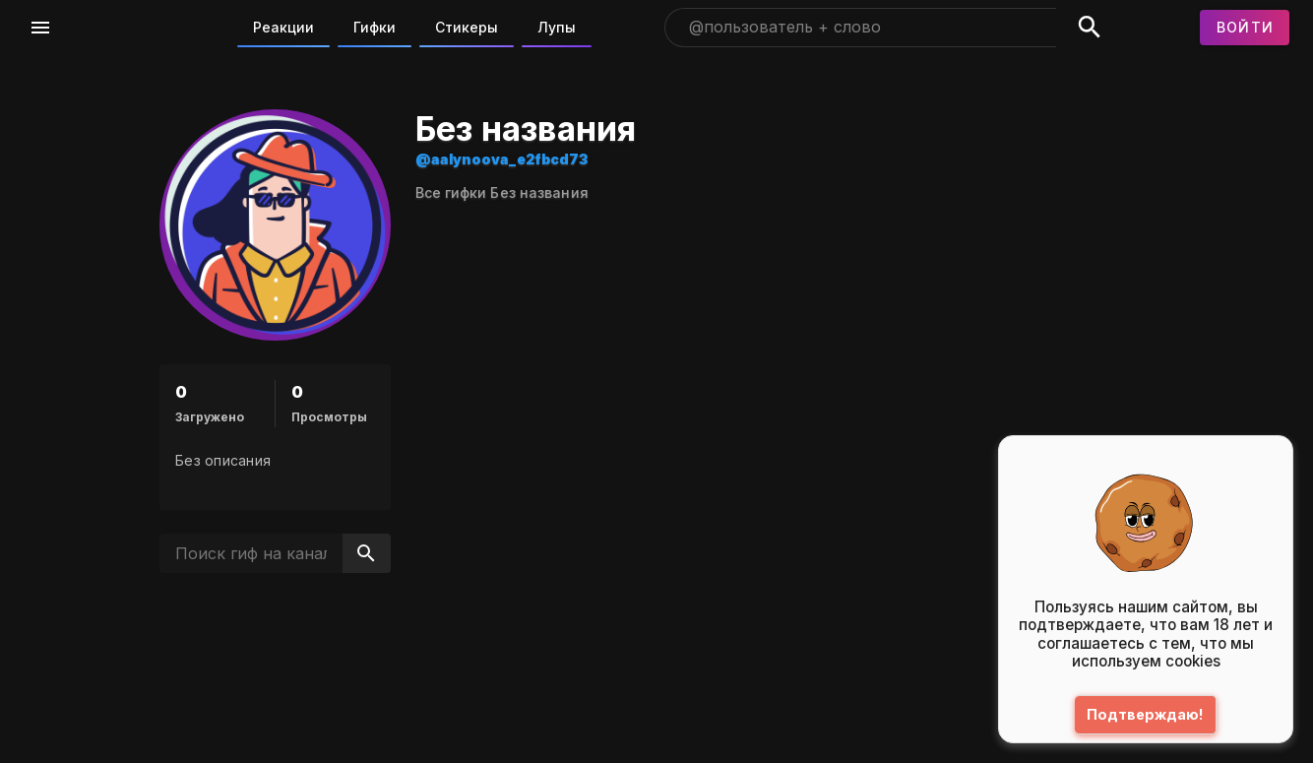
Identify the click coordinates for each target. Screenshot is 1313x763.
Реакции (283, 27)
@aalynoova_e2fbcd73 (628, 159)
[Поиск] (1089, 27)
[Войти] (1245, 27)
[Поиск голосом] (992, 27)
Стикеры (466, 27)
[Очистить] (1029, 27)
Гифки (374, 27)
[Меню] (40, 27)
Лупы (556, 27)
